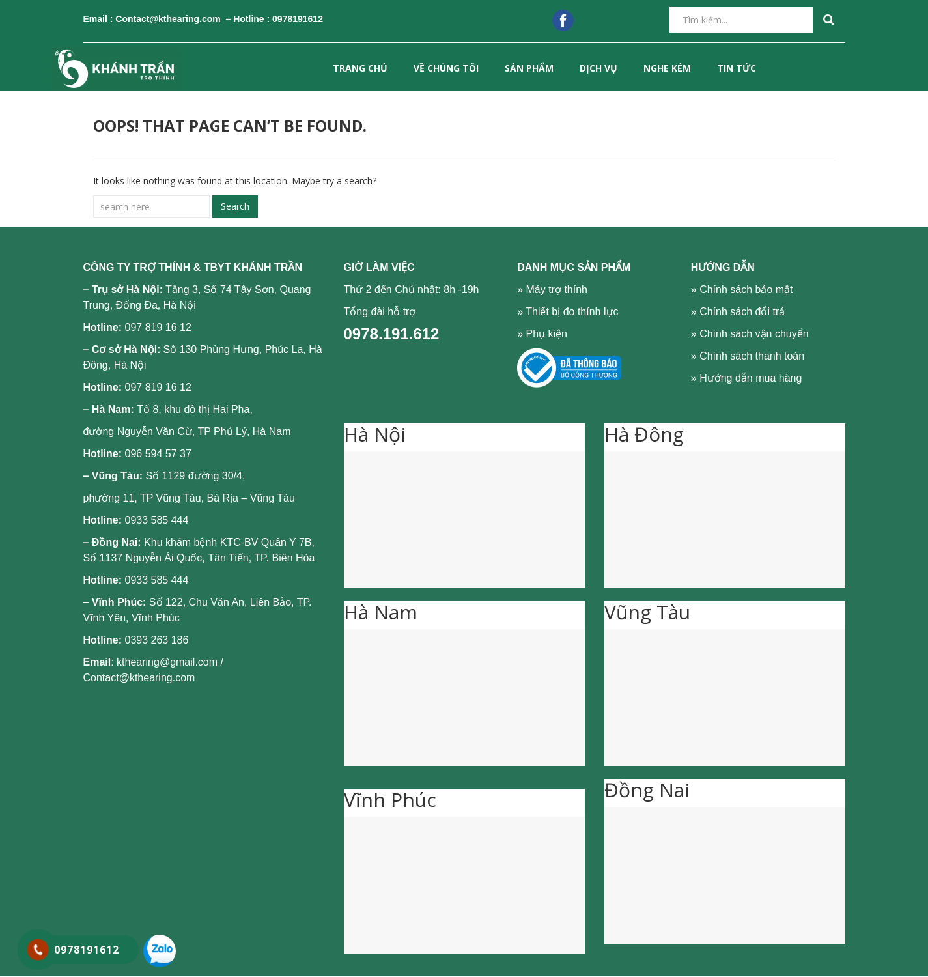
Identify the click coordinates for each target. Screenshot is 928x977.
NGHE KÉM (667, 68)
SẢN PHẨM (529, 68)
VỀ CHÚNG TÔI (446, 68)
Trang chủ (360, 68)
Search (235, 206)
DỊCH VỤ (598, 68)
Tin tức (736, 68)
